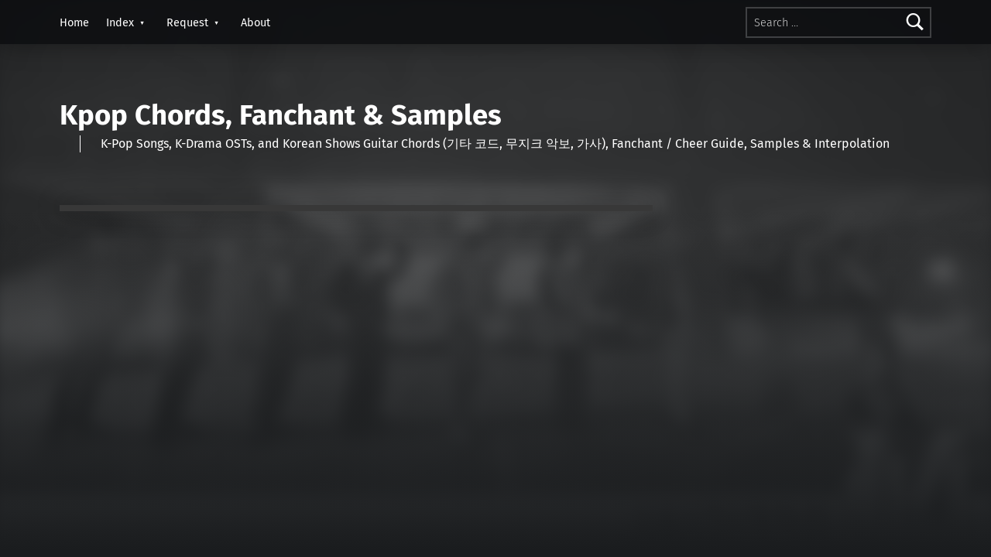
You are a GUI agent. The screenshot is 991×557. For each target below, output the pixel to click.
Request (187, 22)
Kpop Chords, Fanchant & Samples (281, 115)
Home (74, 22)
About (255, 22)
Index (120, 22)
